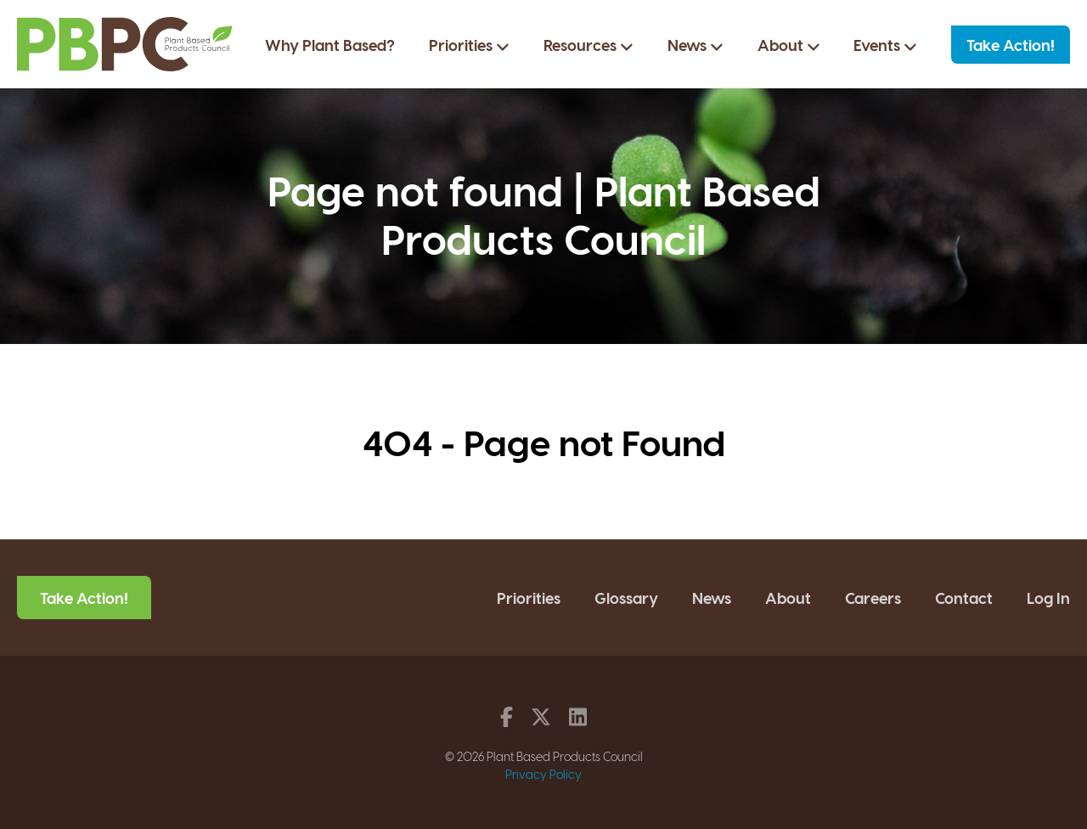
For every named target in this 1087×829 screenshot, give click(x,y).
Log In (1048, 597)
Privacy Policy (543, 774)
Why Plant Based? (330, 45)
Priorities (469, 45)
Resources (589, 45)
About (789, 45)
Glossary (626, 597)
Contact (964, 597)
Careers (873, 597)
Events (885, 45)
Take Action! (1010, 45)
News (695, 45)
